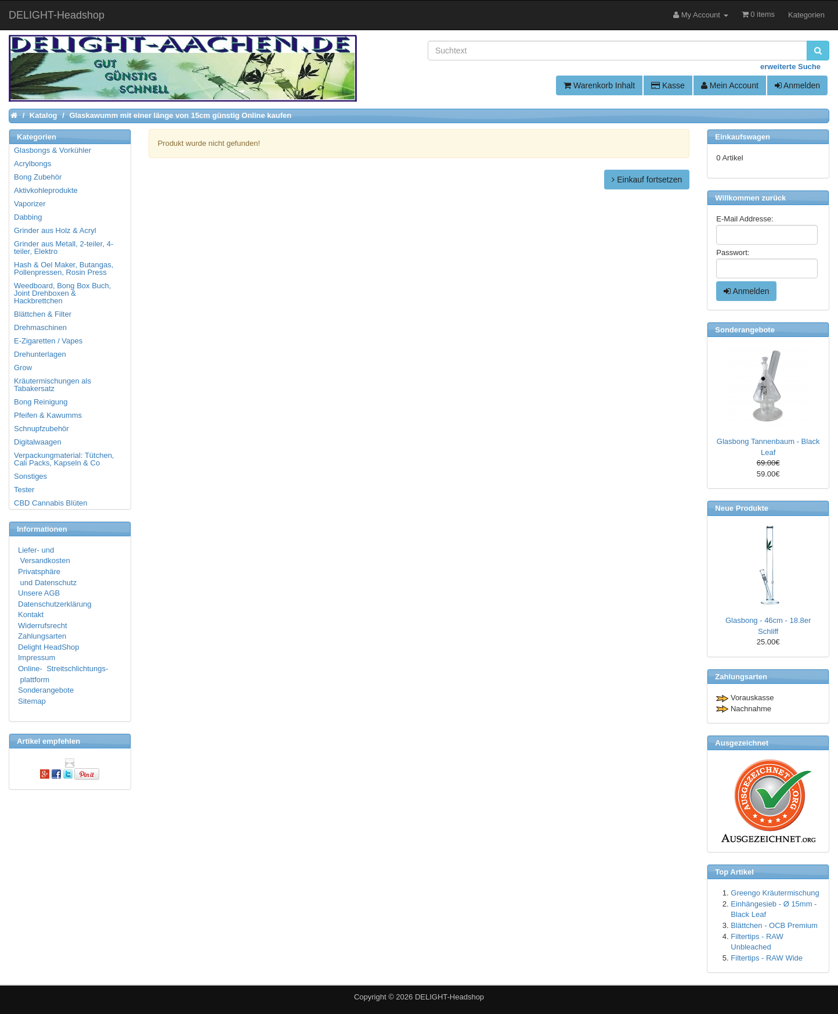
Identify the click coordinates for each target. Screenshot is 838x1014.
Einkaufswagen (742, 136)
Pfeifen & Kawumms (48, 415)
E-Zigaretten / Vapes (48, 340)
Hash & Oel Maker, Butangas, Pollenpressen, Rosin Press (63, 268)
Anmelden (797, 85)
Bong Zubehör (38, 177)
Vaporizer (30, 203)
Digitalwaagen (38, 442)
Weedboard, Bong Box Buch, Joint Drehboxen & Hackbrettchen (62, 293)
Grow (23, 367)
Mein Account (729, 85)
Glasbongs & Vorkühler (52, 150)
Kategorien (806, 14)
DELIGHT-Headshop (449, 996)
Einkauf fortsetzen (647, 179)
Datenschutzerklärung (54, 604)
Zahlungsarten (42, 636)
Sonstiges (30, 476)
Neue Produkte (741, 508)
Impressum (36, 657)
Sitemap (32, 701)
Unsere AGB (39, 593)
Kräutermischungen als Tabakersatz (52, 385)
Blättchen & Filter (42, 314)
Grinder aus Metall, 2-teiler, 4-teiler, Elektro (63, 247)
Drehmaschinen (40, 327)
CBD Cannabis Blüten (50, 503)
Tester (24, 489)
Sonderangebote (46, 690)
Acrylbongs (32, 163)
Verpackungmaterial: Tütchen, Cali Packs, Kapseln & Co (64, 459)
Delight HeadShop (49, 647)
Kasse (668, 85)
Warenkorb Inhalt (599, 85)
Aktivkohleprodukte (46, 190)
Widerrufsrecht (42, 625)
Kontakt (31, 614)
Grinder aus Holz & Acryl (55, 230)
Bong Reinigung (41, 401)
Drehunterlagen (40, 354)
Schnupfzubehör (41, 428)
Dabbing (28, 217)
